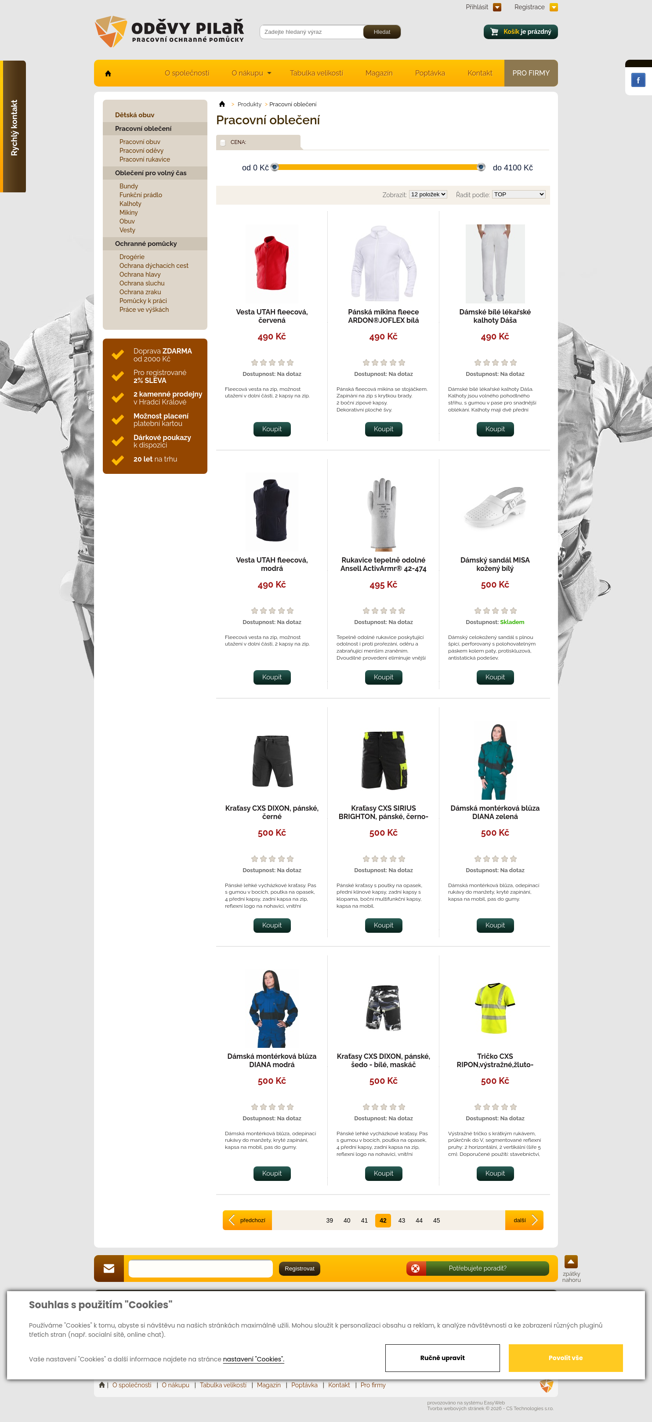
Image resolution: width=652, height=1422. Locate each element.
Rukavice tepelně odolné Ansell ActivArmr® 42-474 (383, 564)
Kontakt (480, 73)
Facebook (638, 80)
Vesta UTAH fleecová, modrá (272, 564)
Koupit (272, 429)
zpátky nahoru (571, 1276)
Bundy (129, 186)
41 (364, 1220)
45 (436, 1220)
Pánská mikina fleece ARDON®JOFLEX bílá (383, 316)
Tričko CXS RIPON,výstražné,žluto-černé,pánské (495, 1064)
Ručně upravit (442, 1357)
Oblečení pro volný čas (151, 173)
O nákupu (247, 73)
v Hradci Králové (168, 398)
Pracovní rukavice (145, 159)
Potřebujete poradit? (478, 1268)
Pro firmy (531, 73)
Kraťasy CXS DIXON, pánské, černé (272, 812)
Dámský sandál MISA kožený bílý (495, 564)
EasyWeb (494, 1403)
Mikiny (129, 212)
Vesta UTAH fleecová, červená (272, 316)
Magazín (379, 73)
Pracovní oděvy (141, 150)
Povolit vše (566, 1357)
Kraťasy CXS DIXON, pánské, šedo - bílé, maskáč (383, 1060)
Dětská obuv (134, 115)
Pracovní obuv (140, 141)
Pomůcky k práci (143, 300)
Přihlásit (477, 7)
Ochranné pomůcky (146, 244)
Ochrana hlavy (140, 274)
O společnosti (187, 73)
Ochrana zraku (140, 292)
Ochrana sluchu (142, 283)
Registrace (529, 7)
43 (402, 1220)
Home (102, 1385)
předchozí (252, 1220)
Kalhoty (130, 203)
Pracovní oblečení (143, 129)
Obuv (127, 221)
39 (329, 1220)
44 (419, 1220)
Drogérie (132, 256)
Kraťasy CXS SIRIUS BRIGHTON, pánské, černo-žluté (383, 816)
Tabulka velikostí (316, 73)
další (520, 1220)
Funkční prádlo (141, 195)
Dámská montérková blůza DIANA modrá (272, 1060)
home (107, 73)
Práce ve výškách (144, 309)
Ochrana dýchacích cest (154, 265)
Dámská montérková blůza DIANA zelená (495, 812)
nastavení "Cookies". (253, 1359)
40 (347, 1220)
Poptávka (430, 73)
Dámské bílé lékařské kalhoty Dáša (495, 316)
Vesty (127, 230)
